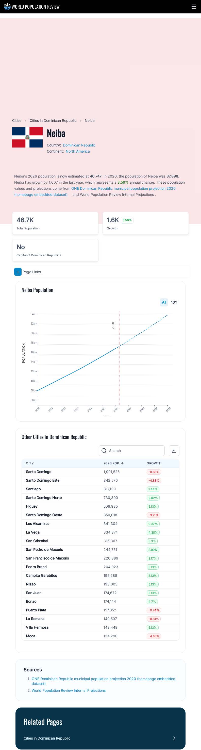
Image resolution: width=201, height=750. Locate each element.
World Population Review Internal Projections (69, 695)
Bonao (31, 606)
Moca (30, 641)
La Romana (35, 624)
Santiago (33, 494)
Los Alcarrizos (37, 528)
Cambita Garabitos (41, 580)
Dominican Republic (79, 145)
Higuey (32, 511)
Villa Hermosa (37, 632)
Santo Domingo (38, 477)
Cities (17, 120)
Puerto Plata (36, 615)
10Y (174, 302)
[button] (194, 7)
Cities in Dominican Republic (53, 120)
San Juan (33, 598)
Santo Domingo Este (42, 485)
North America (78, 151)
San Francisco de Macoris (47, 563)
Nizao (31, 589)
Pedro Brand (36, 572)
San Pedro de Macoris (44, 554)
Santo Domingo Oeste (44, 520)
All (164, 302)
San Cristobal (37, 546)
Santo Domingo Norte (44, 503)
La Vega (33, 537)
